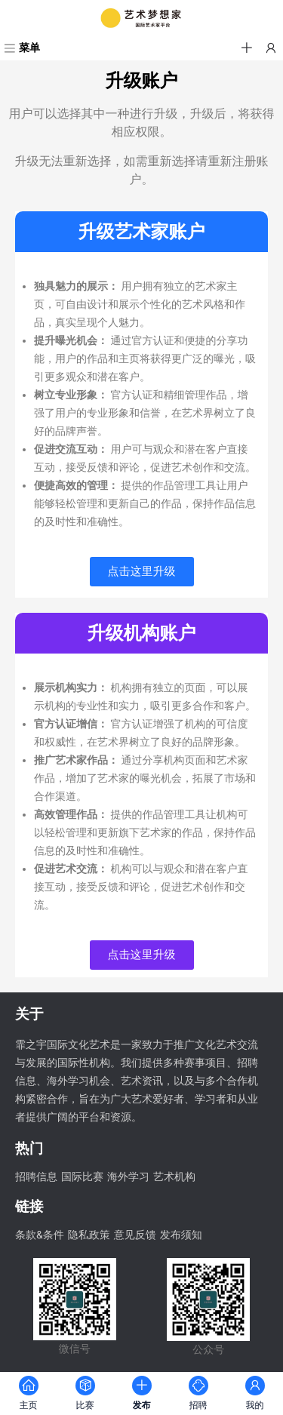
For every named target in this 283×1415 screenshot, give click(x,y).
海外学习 (128, 1177)
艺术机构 (174, 1177)
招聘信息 (36, 1177)
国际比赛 (82, 1177)
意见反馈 (135, 1235)
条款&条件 (39, 1235)
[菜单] (20, 48)
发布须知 (181, 1235)
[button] (247, 48)
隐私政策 (89, 1235)
